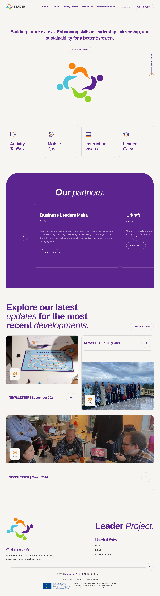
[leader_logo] (15, 7)
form (38, 561)
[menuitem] (45, 7)
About (98, 547)
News (98, 552)
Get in (144, 6)
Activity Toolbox (103, 557)
